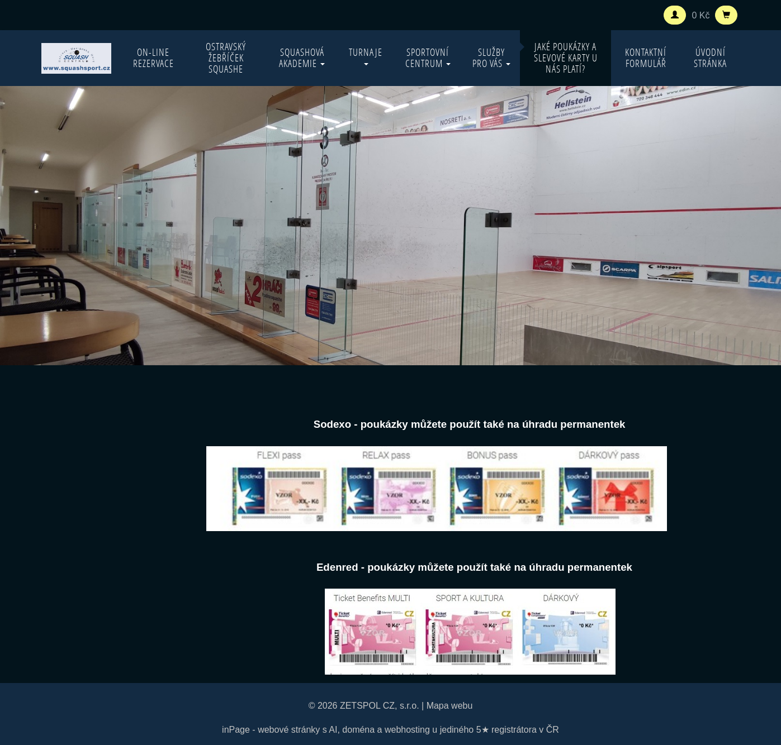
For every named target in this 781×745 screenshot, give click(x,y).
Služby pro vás (491, 58)
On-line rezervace (153, 58)
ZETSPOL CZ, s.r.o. (379, 705)
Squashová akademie (302, 58)
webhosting (407, 729)
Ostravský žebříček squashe (226, 57)
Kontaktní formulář (645, 58)
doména (358, 729)
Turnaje (365, 55)
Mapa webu (450, 705)
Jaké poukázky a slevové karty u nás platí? (566, 57)
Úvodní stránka (710, 58)
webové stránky (289, 729)
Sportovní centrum (428, 58)
